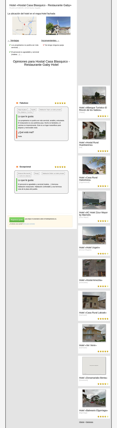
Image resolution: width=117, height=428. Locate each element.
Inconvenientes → (50, 40)
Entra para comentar (29, 224)
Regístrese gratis (17, 220)
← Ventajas (13, 40)
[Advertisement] (49, 156)
